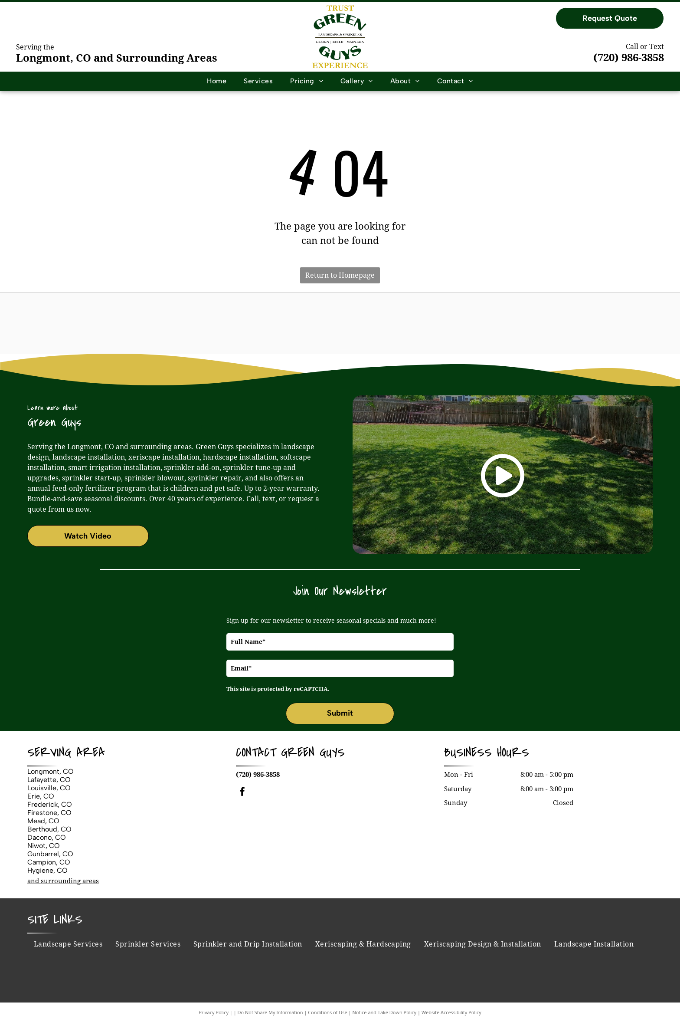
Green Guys (313, 752)
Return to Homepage (340, 275)
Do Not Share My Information (270, 1012)
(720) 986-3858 (628, 58)
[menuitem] (216, 81)
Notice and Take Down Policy (385, 1012)
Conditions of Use (327, 1012)
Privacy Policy (214, 1012)
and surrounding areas (63, 881)
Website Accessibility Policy (451, 1012)
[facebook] (242, 792)
